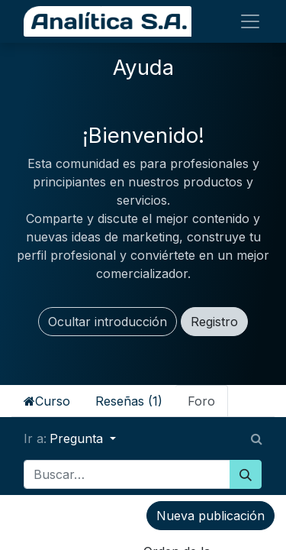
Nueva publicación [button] (210, 515)
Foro (201, 401)
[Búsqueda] (246, 474)
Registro (214, 321)
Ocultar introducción (107, 321)
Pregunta (78, 438)
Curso (47, 401)
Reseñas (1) (128, 401)
